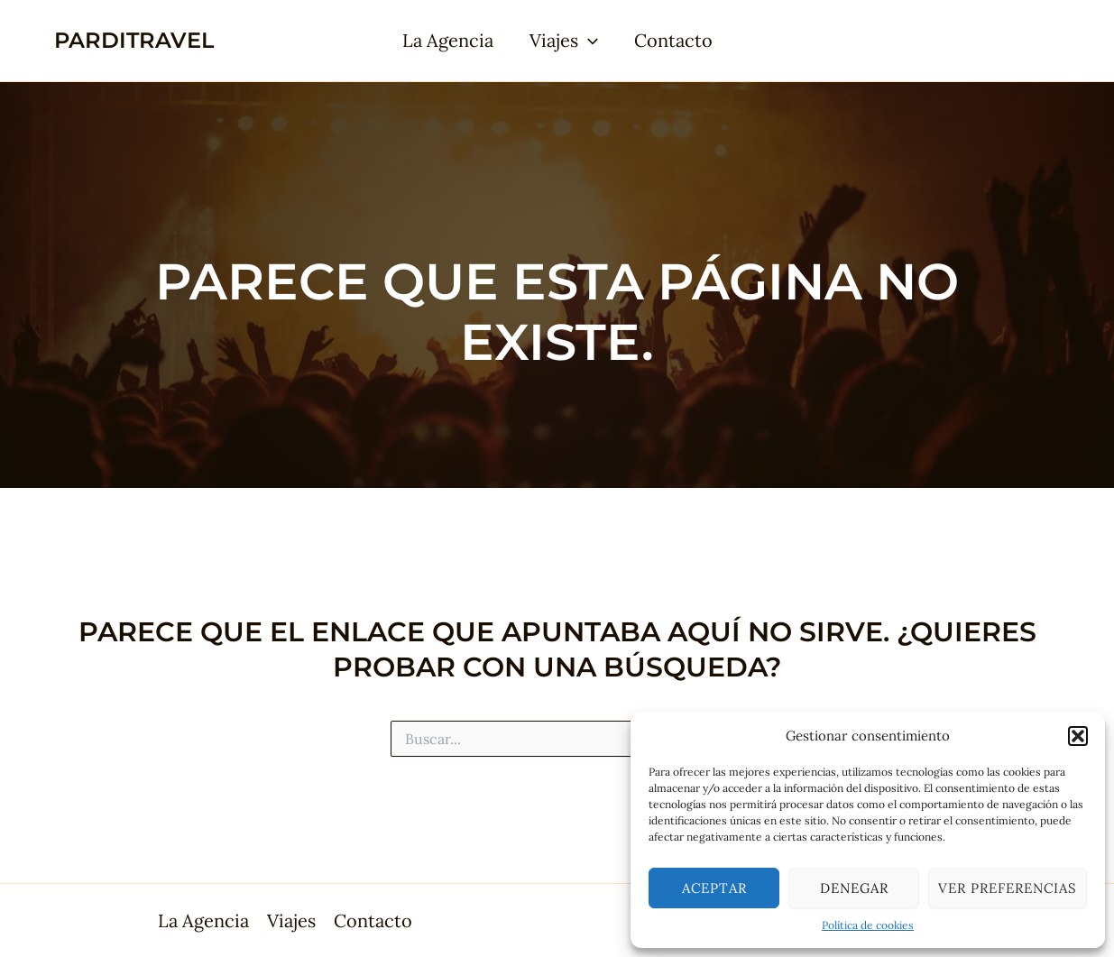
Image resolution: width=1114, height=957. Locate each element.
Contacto (673, 40)
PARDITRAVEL (134, 40)
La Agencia (447, 40)
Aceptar (714, 888)
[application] (588, 40)
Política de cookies (868, 925)
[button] (1078, 736)
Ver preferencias (1007, 888)
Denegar (854, 888)
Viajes (563, 40)
